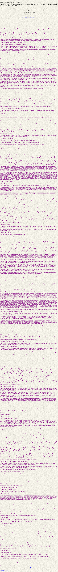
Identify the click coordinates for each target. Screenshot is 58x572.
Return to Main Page (4, 570)
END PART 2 (29, 567)
